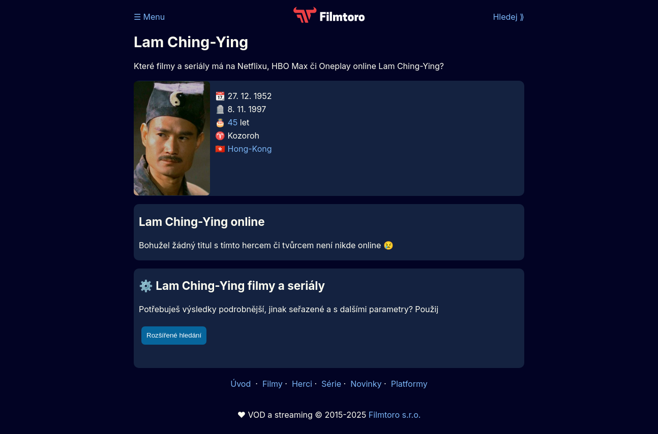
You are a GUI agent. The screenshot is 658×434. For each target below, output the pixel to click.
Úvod (241, 384)
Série (331, 384)
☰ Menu (149, 17)
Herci (302, 384)
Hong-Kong (250, 149)
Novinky (365, 384)
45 (233, 122)
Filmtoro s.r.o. (395, 415)
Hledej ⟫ (508, 17)
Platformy (409, 384)
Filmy (272, 384)
